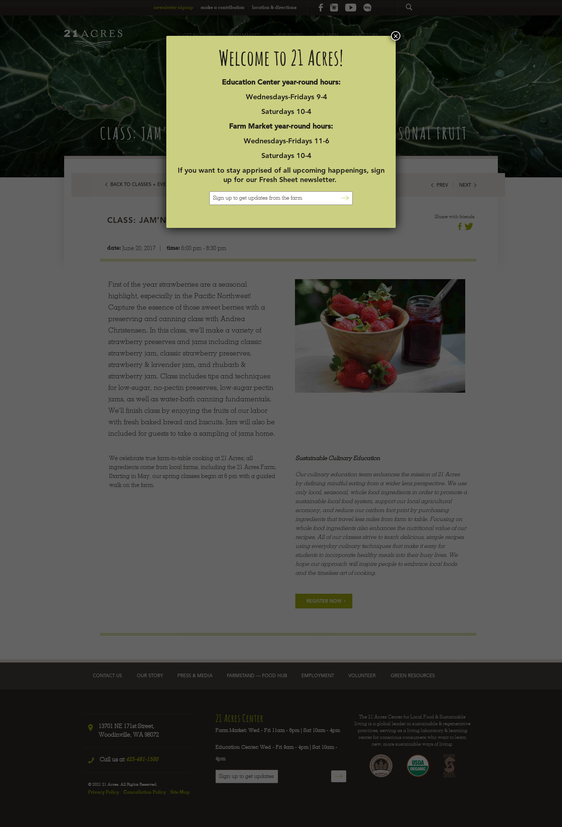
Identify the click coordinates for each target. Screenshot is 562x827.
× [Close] (395, 35)
